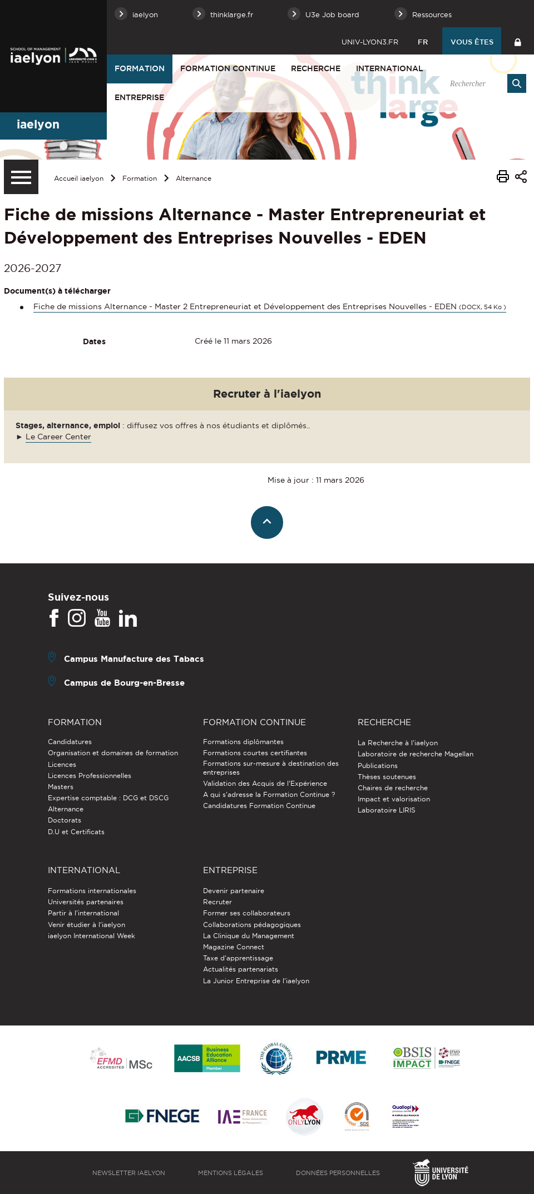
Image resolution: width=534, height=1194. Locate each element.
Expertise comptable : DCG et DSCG (108, 797)
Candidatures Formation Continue (259, 805)
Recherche (315, 68)
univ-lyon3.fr (370, 42)
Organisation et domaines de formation (113, 752)
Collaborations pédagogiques (252, 924)
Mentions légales (230, 1173)
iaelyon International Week (91, 935)
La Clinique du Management (248, 935)
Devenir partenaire (233, 890)
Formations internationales (92, 890)
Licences (62, 764)
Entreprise (139, 97)
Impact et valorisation (394, 798)
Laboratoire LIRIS (387, 810)
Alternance (193, 178)
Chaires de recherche (393, 787)
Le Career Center (58, 436)
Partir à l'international (83, 912)
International (389, 68)
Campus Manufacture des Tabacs (134, 658)
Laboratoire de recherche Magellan (415, 753)
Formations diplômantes (243, 741)
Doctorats (64, 820)
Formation (140, 68)
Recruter (217, 901)
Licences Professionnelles (89, 775)
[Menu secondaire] (21, 177)
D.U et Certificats (76, 831)
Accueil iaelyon (78, 178)
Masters (60, 786)
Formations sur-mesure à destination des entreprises (271, 768)
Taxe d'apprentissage (238, 958)
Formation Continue (227, 68)
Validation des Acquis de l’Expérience (265, 783)
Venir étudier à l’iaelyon (86, 924)
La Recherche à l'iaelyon (398, 742)
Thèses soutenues (387, 776)
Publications (378, 765)
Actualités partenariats (240, 969)
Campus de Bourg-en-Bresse (124, 682)
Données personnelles (338, 1173)
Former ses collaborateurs (246, 912)
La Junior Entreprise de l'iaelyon (256, 980)
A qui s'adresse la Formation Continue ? (269, 794)
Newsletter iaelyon (128, 1173)
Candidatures (70, 741)
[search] (482, 83)
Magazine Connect (233, 946)
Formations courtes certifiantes (255, 752)
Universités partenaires (85, 901)
